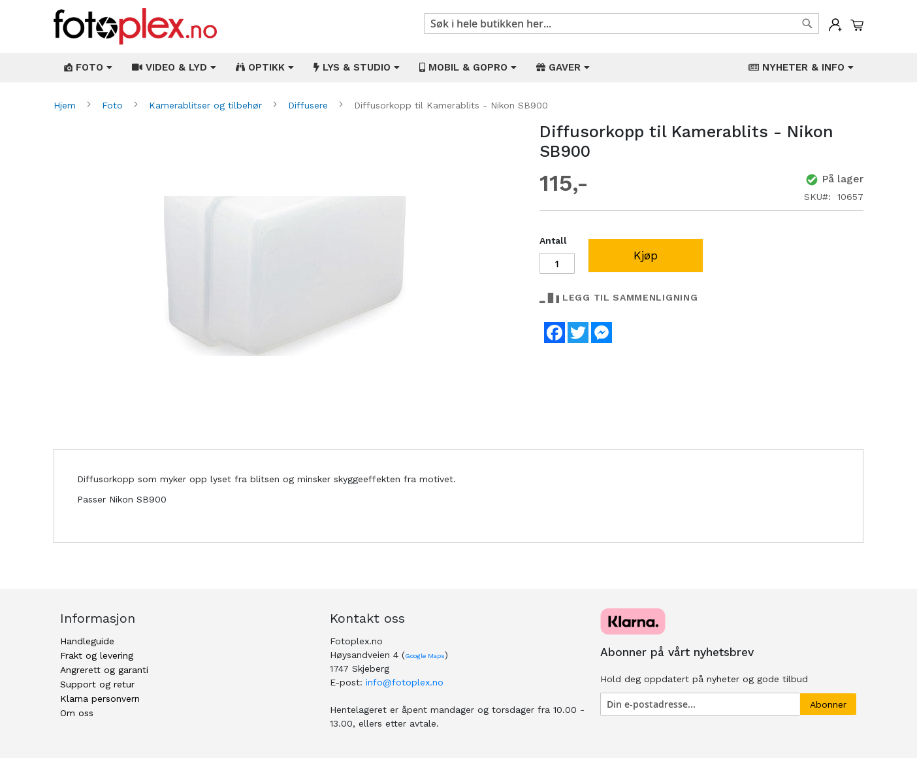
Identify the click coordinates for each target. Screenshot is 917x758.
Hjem (66, 105)
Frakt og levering (96, 655)
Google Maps (425, 655)
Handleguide (87, 641)
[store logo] (135, 26)
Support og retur (97, 684)
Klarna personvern (100, 698)
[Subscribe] (828, 704)
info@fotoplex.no (404, 682)
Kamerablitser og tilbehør (207, 105)
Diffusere (309, 105)
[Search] (807, 23)
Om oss (76, 713)
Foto (114, 105)
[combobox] (621, 23)
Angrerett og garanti (104, 670)
